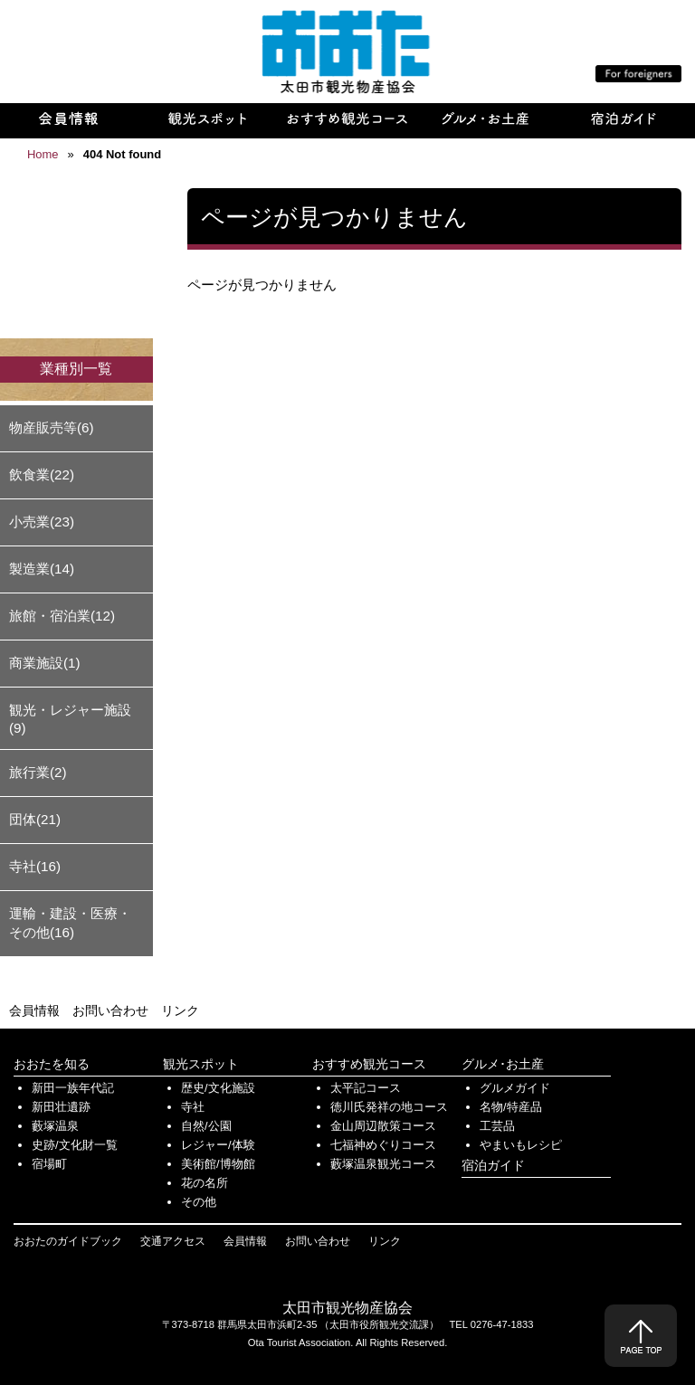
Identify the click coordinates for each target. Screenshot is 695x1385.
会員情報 (34, 1010)
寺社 (193, 1107)
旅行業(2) (38, 772)
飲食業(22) (41, 474)
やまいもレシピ (521, 1145)
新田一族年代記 (73, 1088)
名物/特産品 (511, 1107)
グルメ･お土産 (503, 1064)
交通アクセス (172, 1241)
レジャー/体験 (218, 1145)
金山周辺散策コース (383, 1126)
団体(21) (35, 819)
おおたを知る (52, 1064)
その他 (198, 1202)
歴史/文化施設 (218, 1088)
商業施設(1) (45, 662)
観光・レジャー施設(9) (70, 718)
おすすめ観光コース (369, 1064)
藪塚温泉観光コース (383, 1164)
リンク (180, 1010)
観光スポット (201, 1064)
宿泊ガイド (493, 1165)
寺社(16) (35, 866)
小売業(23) (41, 521)
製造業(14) (41, 568)
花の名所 (204, 1183)
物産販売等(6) (51, 427)
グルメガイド (515, 1088)
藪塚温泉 (55, 1126)
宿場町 (49, 1164)
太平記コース (365, 1088)
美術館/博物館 (218, 1164)
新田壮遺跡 (61, 1107)
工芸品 (497, 1126)
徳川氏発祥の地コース (389, 1107)
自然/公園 (206, 1126)
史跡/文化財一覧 (75, 1145)
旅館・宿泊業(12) (62, 615)
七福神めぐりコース (383, 1145)
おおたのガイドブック (68, 1241)
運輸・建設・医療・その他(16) (70, 923)
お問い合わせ (110, 1010)
